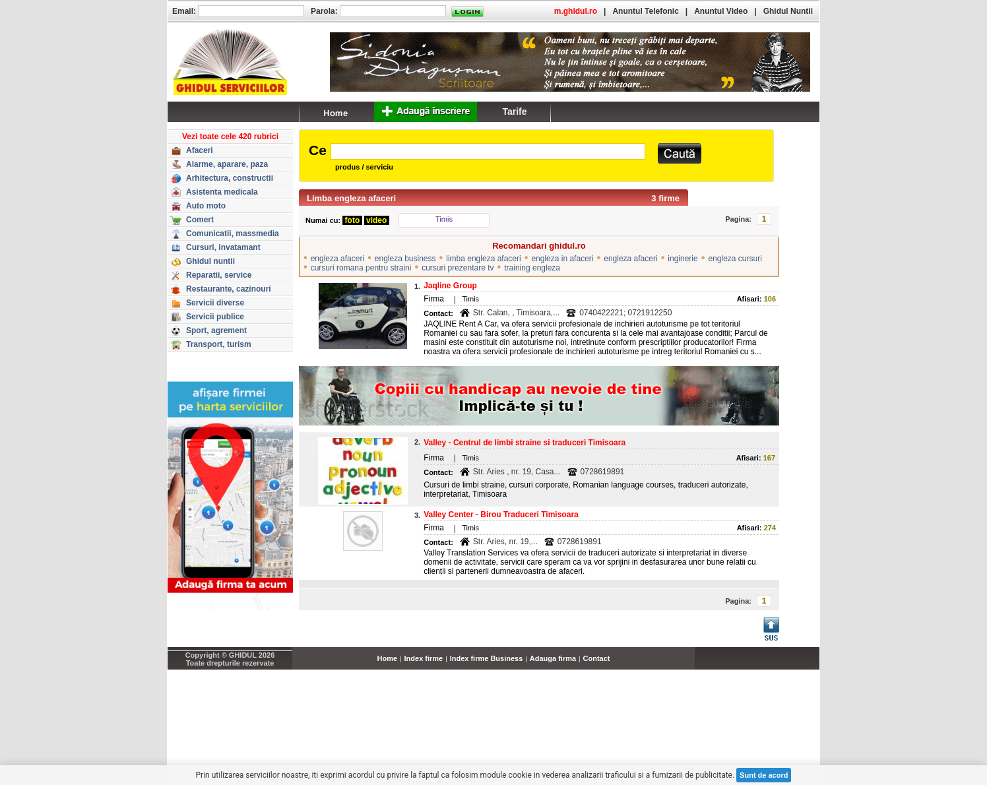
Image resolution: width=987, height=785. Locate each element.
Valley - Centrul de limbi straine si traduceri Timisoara (524, 442)
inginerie (682, 258)
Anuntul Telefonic (645, 11)
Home (387, 658)
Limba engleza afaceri (351, 198)
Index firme (423, 658)
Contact (596, 658)
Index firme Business (486, 658)
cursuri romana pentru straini (361, 267)
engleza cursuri (734, 258)
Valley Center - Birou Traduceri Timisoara (501, 514)
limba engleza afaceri (483, 258)
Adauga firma (553, 658)
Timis (444, 219)
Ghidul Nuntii (788, 11)
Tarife (514, 111)
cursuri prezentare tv (458, 267)
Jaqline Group (450, 285)
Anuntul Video (721, 11)
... (816, 666)
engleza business (405, 258)
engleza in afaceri (562, 258)
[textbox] (488, 151)
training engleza (532, 267)
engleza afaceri (337, 258)
